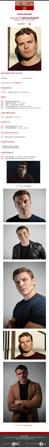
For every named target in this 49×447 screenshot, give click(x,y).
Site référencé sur (11, 443)
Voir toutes (24, 186)
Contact (21, 24)
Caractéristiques (12, 83)
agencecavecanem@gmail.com (24, 438)
